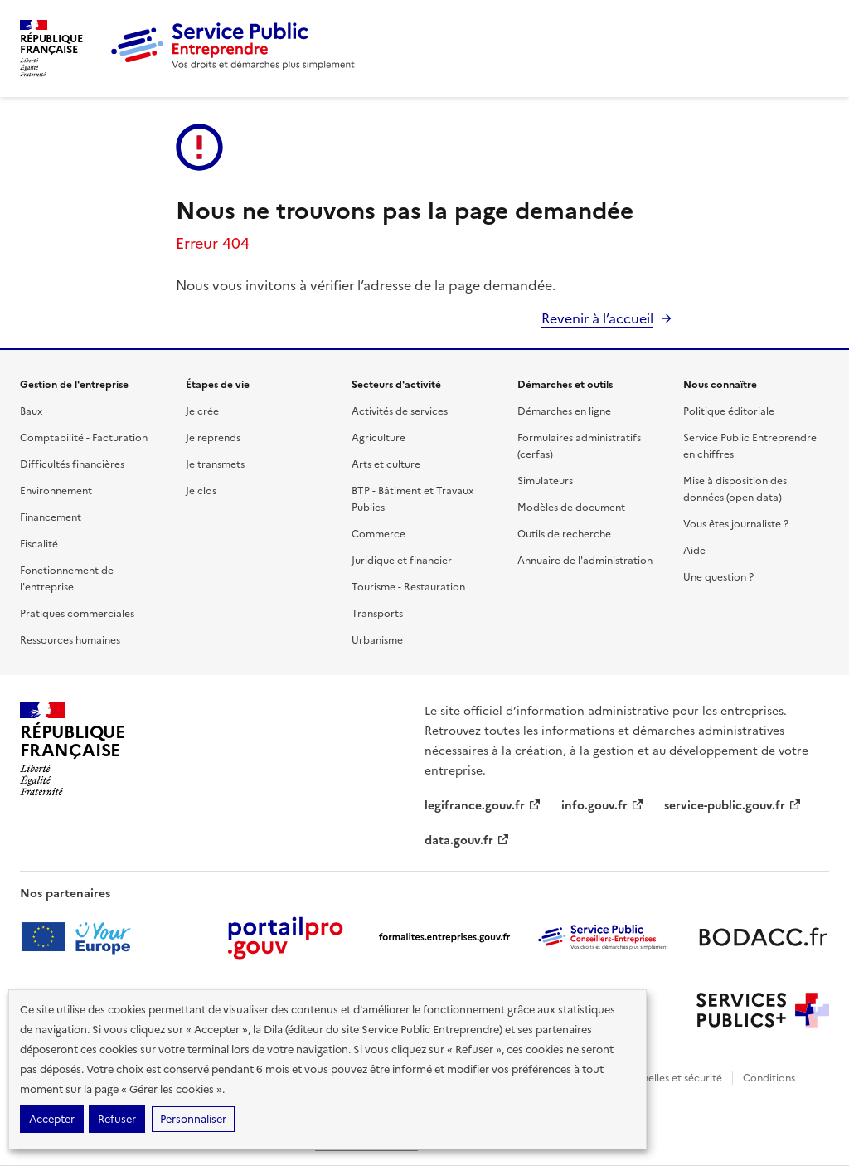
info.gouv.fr (602, 805)
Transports (377, 613)
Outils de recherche (564, 534)
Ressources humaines (70, 640)
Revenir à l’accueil (597, 318)
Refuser (117, 1119)
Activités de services (400, 411)
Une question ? (718, 577)
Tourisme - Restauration (408, 587)
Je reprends (213, 437)
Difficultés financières (72, 464)
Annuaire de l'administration (585, 560)
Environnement (56, 490)
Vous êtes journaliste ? (735, 524)
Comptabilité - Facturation (84, 437)
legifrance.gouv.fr (482, 805)
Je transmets (215, 464)
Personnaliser (193, 1119)
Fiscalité (39, 544)
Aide (694, 550)
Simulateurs (545, 481)
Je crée (202, 411)
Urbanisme (377, 640)
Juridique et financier (402, 560)
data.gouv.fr (467, 840)
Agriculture (378, 437)
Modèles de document (571, 507)
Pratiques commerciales (77, 613)
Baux (31, 411)
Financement (50, 517)
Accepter (52, 1119)
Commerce (378, 534)
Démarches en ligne (564, 411)
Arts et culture (386, 464)
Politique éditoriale (728, 411)
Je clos (201, 490)
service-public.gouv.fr (733, 805)
